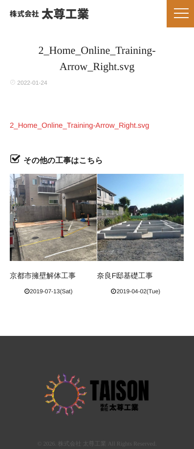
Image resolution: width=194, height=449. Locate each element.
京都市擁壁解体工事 (43, 276)
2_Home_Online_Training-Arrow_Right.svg (79, 125)
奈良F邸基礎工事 (125, 276)
